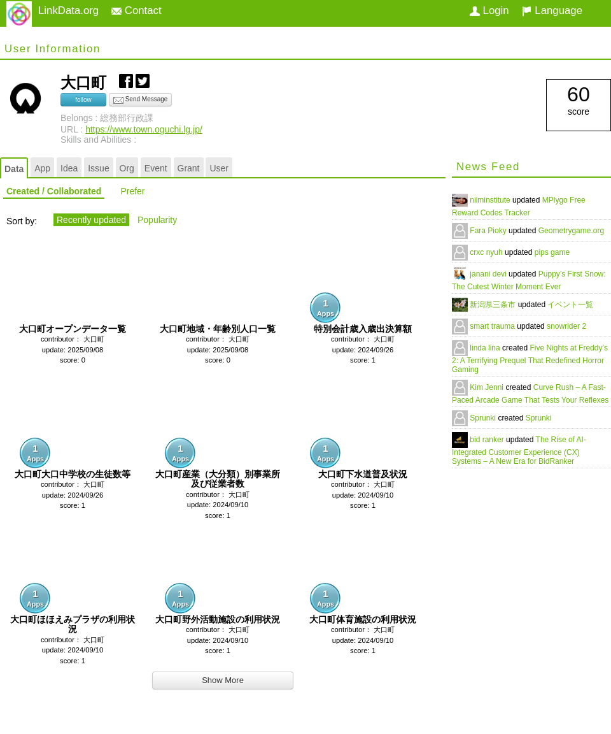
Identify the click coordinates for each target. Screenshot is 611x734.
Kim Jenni (487, 387)
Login (489, 10)
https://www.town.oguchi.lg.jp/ (143, 129)
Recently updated (91, 220)
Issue (98, 168)
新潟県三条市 (493, 304)
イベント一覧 (570, 304)
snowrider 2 (566, 326)
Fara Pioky (489, 230)
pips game (552, 252)
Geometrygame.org (571, 230)
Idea (69, 168)
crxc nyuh (487, 252)
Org (127, 168)
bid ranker (488, 439)
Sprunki (484, 418)
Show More (223, 680)
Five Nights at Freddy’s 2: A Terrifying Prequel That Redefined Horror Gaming (530, 358)
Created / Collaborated (53, 191)
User (218, 168)
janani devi (489, 274)
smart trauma (493, 326)
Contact (136, 10)
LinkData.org (68, 10)
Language (552, 10)
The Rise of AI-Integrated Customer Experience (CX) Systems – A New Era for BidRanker (519, 450)
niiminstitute (491, 200)
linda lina (486, 347)
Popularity (157, 220)
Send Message (140, 100)
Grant (189, 168)
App (42, 168)
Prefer (132, 191)
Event (155, 168)
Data (14, 169)
